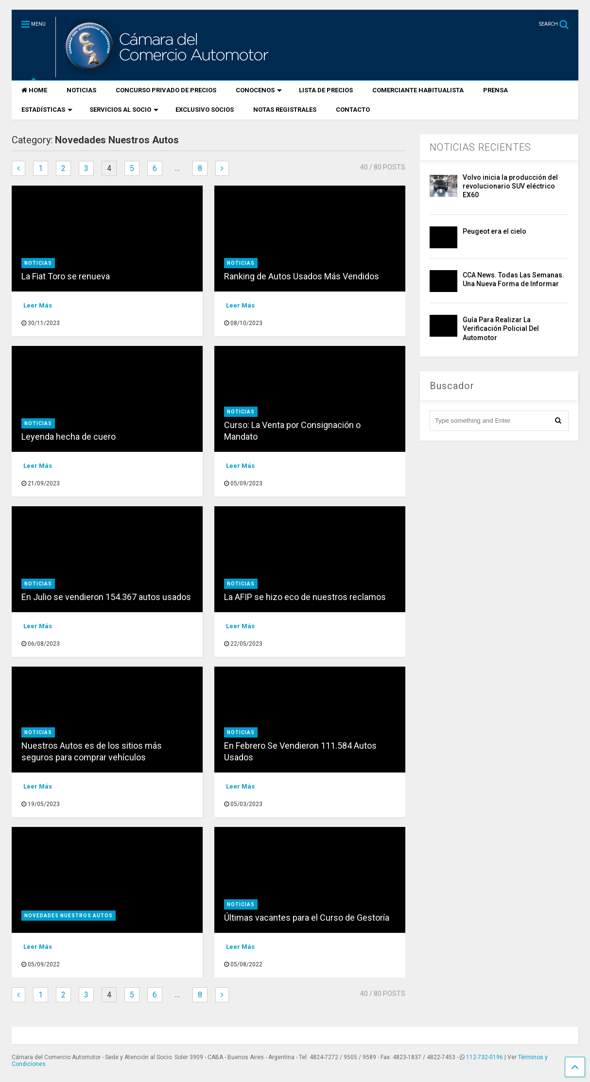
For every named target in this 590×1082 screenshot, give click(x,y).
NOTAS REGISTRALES (284, 109)
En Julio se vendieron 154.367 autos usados (106, 597)
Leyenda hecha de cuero (68, 436)
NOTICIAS (81, 90)
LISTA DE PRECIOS (326, 90)
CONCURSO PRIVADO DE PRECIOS (166, 90)
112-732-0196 (484, 1057)
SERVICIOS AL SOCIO (123, 109)
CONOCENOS (259, 90)
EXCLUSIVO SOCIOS (204, 109)
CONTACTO (353, 109)
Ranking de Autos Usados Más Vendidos (301, 276)
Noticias (38, 263)
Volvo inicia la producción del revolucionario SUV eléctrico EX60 (510, 186)
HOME (34, 90)
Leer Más (37, 305)
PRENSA (495, 90)
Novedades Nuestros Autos (68, 915)
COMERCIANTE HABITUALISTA (418, 90)
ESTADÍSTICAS (46, 109)
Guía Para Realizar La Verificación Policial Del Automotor (501, 328)
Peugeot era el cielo (494, 231)
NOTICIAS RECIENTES (480, 147)
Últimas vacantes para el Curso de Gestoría (306, 917)
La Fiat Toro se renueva (65, 276)
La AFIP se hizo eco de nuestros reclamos (305, 597)
